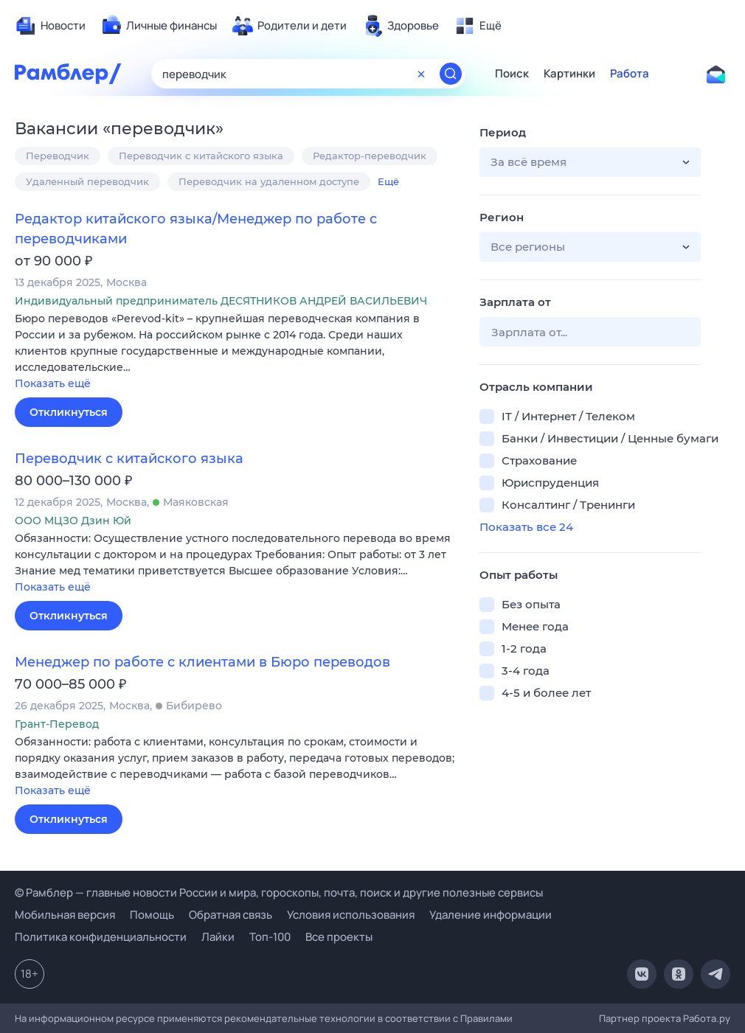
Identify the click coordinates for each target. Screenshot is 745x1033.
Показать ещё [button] (53, 383)
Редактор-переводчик (369, 155)
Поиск (512, 73)
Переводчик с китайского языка (201, 155)
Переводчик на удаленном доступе (269, 181)
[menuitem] (50, 26)
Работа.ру (706, 1018)
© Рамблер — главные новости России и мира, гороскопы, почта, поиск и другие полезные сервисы (279, 892)
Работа (629, 73)
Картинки (569, 73)
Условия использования (351, 914)
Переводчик (57, 155)
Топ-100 (270, 937)
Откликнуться (69, 412)
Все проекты (338, 937)
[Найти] (450, 73)
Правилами (486, 1018)
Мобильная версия (65, 914)
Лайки (218, 937)
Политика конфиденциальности (101, 937)
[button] (236, 352)
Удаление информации (490, 914)
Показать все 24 (526, 527)
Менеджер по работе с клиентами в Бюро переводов (202, 662)
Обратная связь (230, 914)
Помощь (152, 914)
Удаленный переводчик (87, 181)
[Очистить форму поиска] (421, 73)
